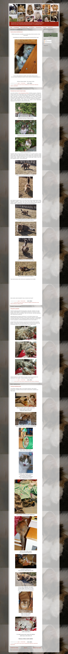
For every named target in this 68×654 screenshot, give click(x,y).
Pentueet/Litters (38, 27)
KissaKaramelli (31, 84)
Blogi (11, 27)
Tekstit (45, 40)
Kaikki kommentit (47, 42)
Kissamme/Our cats (23, 27)
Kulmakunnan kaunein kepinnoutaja (18, 90)
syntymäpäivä (15, 85)
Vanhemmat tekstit (37, 647)
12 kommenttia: (23, 379)
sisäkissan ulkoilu (20, 303)
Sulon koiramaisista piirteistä (23, 93)
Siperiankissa (50, 27)
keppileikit (29, 302)
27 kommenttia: (23, 83)
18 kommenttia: (23, 641)
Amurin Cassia (21, 84)
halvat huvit (26, 302)
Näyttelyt (44, 27)
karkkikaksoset (26, 84)
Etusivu (25, 647)
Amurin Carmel (16, 84)
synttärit (11, 85)
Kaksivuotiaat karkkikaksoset (16, 31)
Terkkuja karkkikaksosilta (15, 386)
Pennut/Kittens (31, 27)
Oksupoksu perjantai (14, 308)
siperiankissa (35, 643)
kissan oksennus (32, 381)
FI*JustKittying (16, 27)
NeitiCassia (36, 84)
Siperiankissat (12, 644)
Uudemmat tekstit (14, 647)
